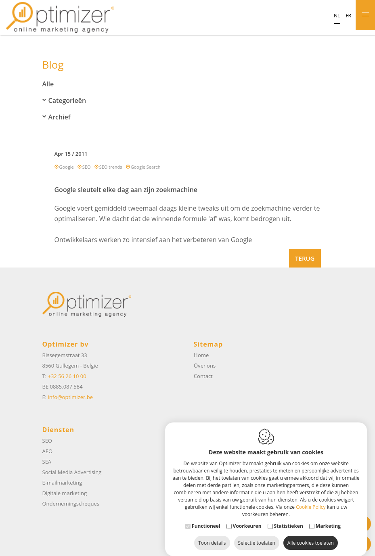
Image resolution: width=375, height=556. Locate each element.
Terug (304, 258)
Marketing (328, 517)
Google (66, 167)
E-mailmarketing (62, 482)
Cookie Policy (310, 498)
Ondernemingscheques (70, 503)
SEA (47, 461)
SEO (86, 167)
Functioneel (206, 517)
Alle (48, 83)
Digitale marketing (64, 493)
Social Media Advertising (72, 472)
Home (201, 355)
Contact (203, 376)
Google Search (146, 167)
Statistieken (288, 517)
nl (337, 16)
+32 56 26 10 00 (67, 376)
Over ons (205, 365)
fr (348, 16)
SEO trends (110, 167)
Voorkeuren (247, 517)
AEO (47, 451)
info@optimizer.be (70, 397)
